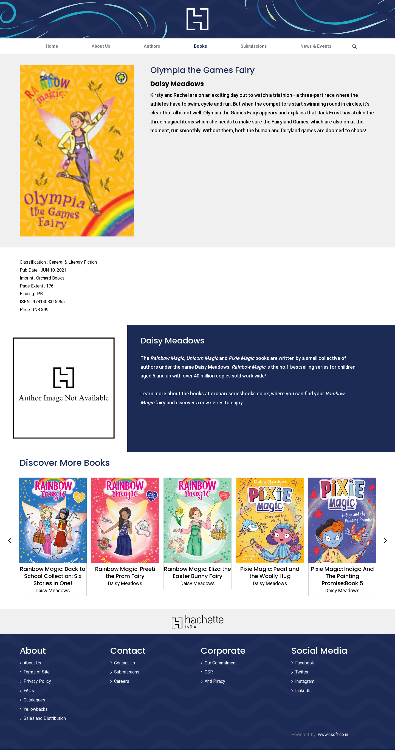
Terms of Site (37, 672)
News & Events (321, 46)
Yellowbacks (36, 709)
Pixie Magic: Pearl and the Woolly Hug (341, 573)
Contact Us (124, 663)
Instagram (304, 681)
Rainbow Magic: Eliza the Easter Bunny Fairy (268, 573)
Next (385, 541)
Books (201, 46)
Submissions (257, 46)
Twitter (302, 672)
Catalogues (34, 700)
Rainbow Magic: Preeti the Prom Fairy (196, 573)
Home (46, 46)
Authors (151, 46)
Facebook (304, 663)
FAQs (29, 690)
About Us (97, 46)
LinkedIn (303, 690)
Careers (121, 681)
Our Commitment (221, 663)
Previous (9, 541)
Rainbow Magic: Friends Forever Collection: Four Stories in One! (51, 576)
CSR (209, 672)
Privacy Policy (37, 681)
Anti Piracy (215, 681)
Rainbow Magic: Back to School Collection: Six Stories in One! (123, 576)
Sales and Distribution (45, 718)
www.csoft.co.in (333, 734)
